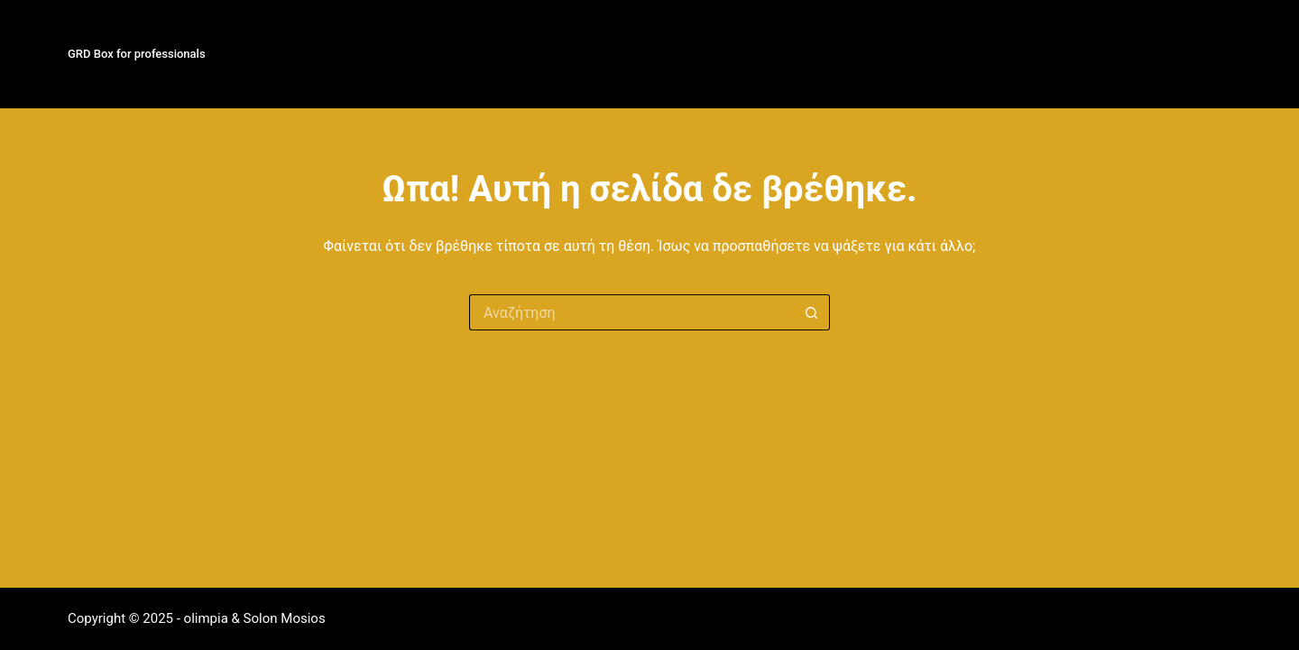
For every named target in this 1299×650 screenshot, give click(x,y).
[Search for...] (631, 312)
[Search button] (812, 312)
